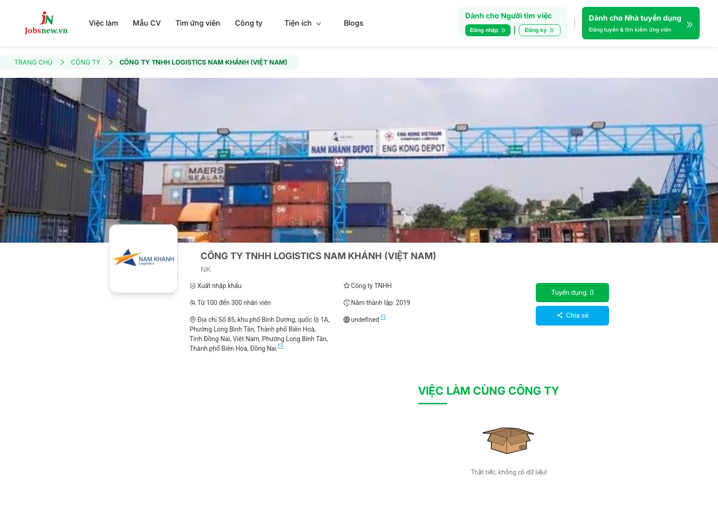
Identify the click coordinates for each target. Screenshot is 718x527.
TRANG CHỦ (39, 62)
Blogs (354, 22)
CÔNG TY (92, 62)
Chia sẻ (572, 315)
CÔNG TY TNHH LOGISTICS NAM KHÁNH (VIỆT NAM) (203, 62)
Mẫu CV (147, 22)
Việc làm (103, 22)
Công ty (248, 22)
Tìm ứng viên (197, 22)
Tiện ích (302, 22)
